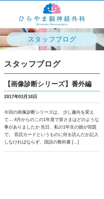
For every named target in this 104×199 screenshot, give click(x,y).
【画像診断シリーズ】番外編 (48, 84)
